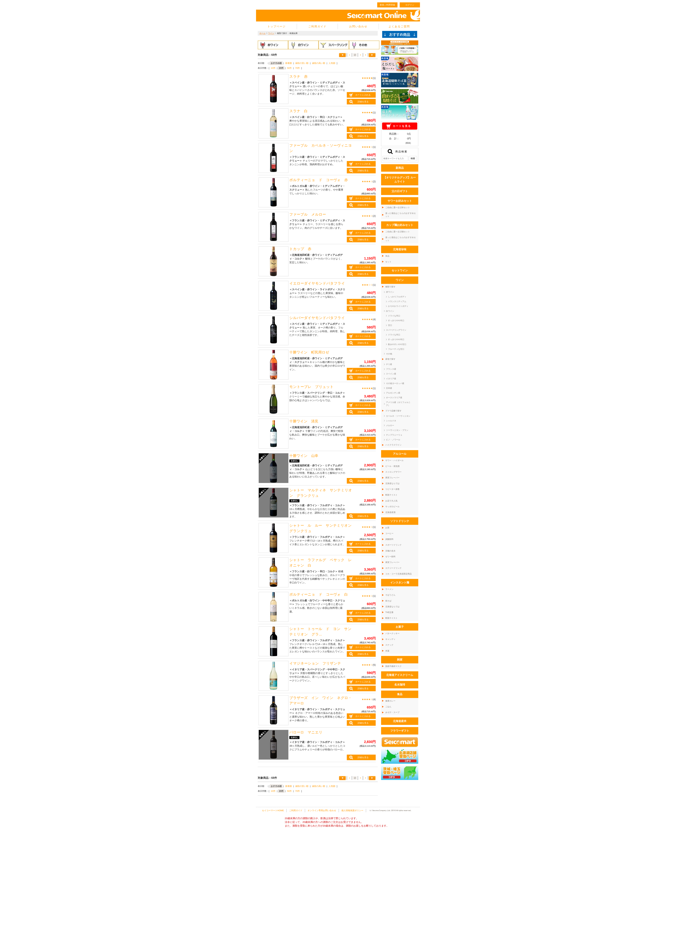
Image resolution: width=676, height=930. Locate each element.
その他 (389, 354)
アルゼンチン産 (393, 393)
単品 (387, 256)
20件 (281, 68)
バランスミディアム (397, 301)
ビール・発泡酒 (392, 466)
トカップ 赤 (300, 249)
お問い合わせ (358, 26)
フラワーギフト (399, 730)
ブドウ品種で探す (393, 411)
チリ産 (389, 364)
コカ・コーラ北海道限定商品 (398, 574)
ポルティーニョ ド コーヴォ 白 (318, 594)
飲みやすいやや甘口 (397, 344)
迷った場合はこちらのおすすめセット (400, 214)
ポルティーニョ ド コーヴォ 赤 (318, 180)
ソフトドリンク (399, 521)
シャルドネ (391, 421)
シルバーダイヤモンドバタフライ (317, 318)
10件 (273, 68)
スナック (389, 645)
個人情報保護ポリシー (352, 810)
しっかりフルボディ (397, 297)
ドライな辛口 (394, 316)
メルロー (390, 425)
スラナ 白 (298, 111)
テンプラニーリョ (394, 435)
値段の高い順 (318, 63)
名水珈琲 (399, 684)
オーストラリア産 (394, 397)
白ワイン (390, 311)
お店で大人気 (391, 501)
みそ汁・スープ (392, 712)
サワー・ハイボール (394, 460)
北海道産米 (399, 721)
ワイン (271, 33)
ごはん (388, 706)
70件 (297, 68)
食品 (399, 694)
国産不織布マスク (393, 666)
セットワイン (400, 270)
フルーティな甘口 (396, 349)
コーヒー (389, 533)
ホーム (262, 33)
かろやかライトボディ (398, 306)
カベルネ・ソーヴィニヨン (398, 416)
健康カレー (390, 701)
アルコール (399, 453)
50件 (289, 68)
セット (388, 262)
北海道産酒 (390, 512)
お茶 (387, 528)
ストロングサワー (393, 472)
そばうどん (390, 595)
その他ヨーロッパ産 (395, 383)
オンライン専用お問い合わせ (322, 810)
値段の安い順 (301, 63)
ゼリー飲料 (390, 556)
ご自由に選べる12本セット (397, 207)
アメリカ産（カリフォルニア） (398, 404)
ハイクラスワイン (393, 445)
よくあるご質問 (399, 26)
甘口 (390, 325)
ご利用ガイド (317, 26)
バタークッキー (392, 633)
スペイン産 (391, 374)
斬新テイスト (391, 495)
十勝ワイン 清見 (303, 421)
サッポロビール (392, 506)
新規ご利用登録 (387, 5)
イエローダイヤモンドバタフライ (317, 283)
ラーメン (389, 589)
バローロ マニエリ (305, 732)
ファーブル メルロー (307, 214)
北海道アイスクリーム (399, 675)
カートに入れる (363, 95)
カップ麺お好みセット (399, 225)
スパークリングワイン (396, 330)
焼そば (388, 601)
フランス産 (391, 369)
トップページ (276, 26)
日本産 (389, 388)
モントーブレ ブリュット (311, 387)
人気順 (332, 63)
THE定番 (389, 612)
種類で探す (390, 287)
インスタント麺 (399, 582)
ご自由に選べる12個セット (397, 231)
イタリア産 (391, 378)
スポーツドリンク (393, 545)
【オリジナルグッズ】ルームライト (399, 179)
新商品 (400, 167)
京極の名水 (390, 551)
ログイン (409, 5)
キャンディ (390, 639)
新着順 (288, 63)
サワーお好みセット (400, 200)
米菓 (387, 651)
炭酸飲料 (389, 539)
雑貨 (399, 659)
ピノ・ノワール (393, 439)
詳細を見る (363, 101)
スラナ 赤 (298, 77)
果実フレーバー (392, 477)
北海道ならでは (392, 483)
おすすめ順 (276, 63)
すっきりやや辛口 (396, 320)
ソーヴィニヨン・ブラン (397, 430)
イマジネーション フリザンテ (315, 663)
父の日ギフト (400, 191)
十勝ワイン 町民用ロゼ (309, 352)
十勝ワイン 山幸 (303, 456)
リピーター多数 (392, 489)
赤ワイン (390, 292)
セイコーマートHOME (273, 810)
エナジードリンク (393, 568)
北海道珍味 (399, 249)
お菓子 (400, 626)
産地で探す (390, 359)
